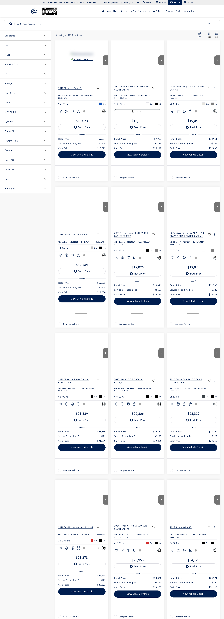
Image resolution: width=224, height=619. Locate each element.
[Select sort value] (200, 35)
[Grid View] (208, 35)
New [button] (109, 11)
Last (198, 341)
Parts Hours (110, 537)
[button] (105, 60)
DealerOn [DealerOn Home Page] (77, 583)
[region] (82, 143)
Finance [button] (169, 11)
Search (207, 23)
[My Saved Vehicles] (188, 2)
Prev (156, 341)
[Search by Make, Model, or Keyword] (108, 23)
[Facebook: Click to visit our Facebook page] (11, 528)
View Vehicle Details (82, 154)
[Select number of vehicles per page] (212, 341)
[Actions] (103, 88)
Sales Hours (110, 490)
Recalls (179, 583)
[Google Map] (180, 523)
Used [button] (115, 11)
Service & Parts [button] (155, 11)
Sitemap (86, 583)
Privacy (92, 583)
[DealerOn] (49, 583)
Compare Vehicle (71, 177)
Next (187, 341)
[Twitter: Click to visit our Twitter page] (14, 528)
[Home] (103, 11)
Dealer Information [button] (185, 11)
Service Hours (110, 532)
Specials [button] (142, 11)
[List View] (216, 35)
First (146, 341)
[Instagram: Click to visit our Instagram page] (16, 528)
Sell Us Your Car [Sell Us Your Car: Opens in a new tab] (128, 11)
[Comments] (104, 111)
